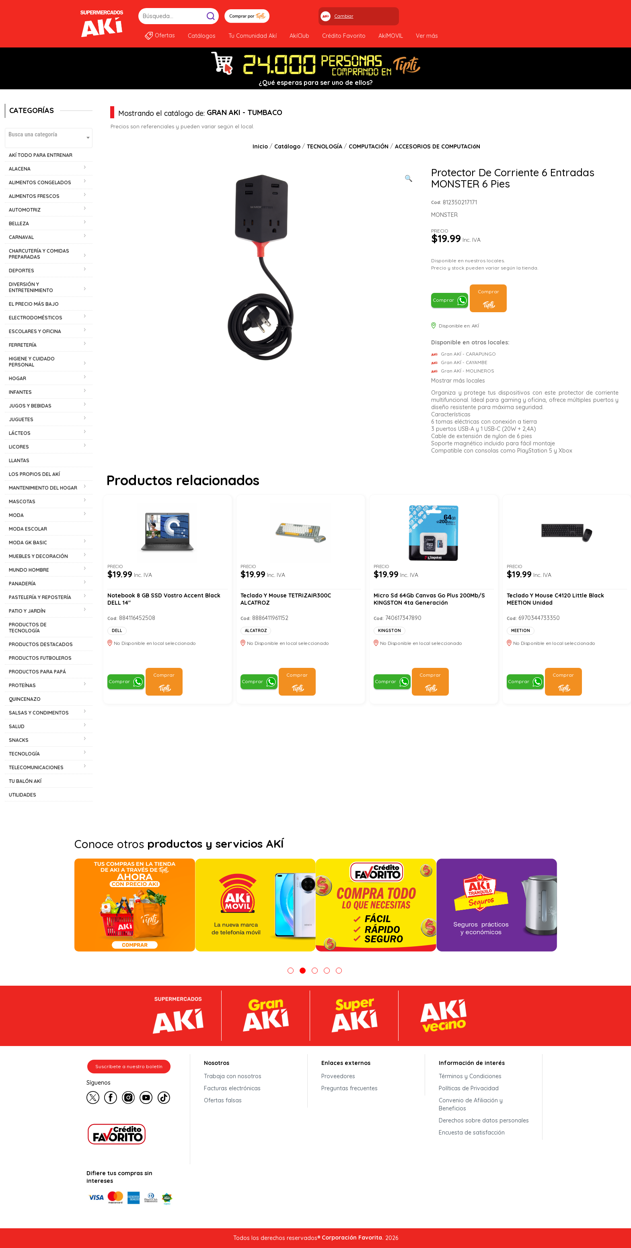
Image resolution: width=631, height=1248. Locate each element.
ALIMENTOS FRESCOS (34, 196)
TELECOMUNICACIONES (36, 767)
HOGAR (17, 378)
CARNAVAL (21, 237)
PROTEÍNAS (22, 685)
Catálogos (202, 35)
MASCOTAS (22, 501)
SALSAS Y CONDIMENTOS (39, 713)
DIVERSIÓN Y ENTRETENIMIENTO (31, 287)
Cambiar (344, 16)
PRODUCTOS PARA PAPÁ (37, 672)
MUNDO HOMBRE (29, 570)
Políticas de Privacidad (469, 1088)
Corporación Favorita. (353, 1237)
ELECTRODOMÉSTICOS (35, 318)
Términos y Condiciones (470, 1076)
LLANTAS (19, 460)
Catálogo (287, 146)
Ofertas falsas (223, 1100)
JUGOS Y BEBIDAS (30, 406)
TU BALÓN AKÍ (25, 781)
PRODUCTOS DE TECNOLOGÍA (28, 628)
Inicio (260, 146)
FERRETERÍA (23, 345)
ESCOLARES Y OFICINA (35, 331)
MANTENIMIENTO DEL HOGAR (43, 488)
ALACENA (20, 169)
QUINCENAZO (25, 699)
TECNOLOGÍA (24, 754)
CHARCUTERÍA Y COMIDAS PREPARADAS (39, 254)
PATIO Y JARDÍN (27, 611)
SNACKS (19, 740)
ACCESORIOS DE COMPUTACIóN (437, 146)
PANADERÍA (22, 584)
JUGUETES (21, 419)
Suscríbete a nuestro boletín (128, 1066)
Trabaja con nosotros (232, 1076)
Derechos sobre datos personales (484, 1120)
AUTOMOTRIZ (25, 210)
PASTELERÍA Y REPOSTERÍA (40, 597)
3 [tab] (315, 971)
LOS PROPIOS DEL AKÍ (34, 474)
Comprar (443, 300)
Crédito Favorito (344, 35)
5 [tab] (339, 971)
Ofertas (165, 35)
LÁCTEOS (20, 433)
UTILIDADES (22, 795)
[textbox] (48, 134)
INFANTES (20, 392)
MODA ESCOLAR (28, 529)
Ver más (427, 35)
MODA (16, 515)
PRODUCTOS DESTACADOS (41, 644)
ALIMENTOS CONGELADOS (40, 182)
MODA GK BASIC (28, 543)
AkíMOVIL (390, 35)
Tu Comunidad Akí (252, 35)
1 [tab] (291, 971)
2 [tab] (303, 971)
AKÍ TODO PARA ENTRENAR (40, 155)
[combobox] (48, 138)
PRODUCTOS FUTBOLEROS (40, 658)
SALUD (17, 726)
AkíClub (299, 35)
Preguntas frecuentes (349, 1088)
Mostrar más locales (458, 380)
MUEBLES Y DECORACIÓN (38, 556)
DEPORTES (21, 271)
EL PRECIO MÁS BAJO (34, 304)
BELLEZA (19, 223)
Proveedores (338, 1076)
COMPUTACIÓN (368, 146)
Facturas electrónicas (232, 1088)
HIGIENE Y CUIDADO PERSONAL (32, 362)
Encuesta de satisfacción (472, 1132)
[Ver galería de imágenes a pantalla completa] (408, 177)
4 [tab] (327, 971)
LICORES (19, 447)
